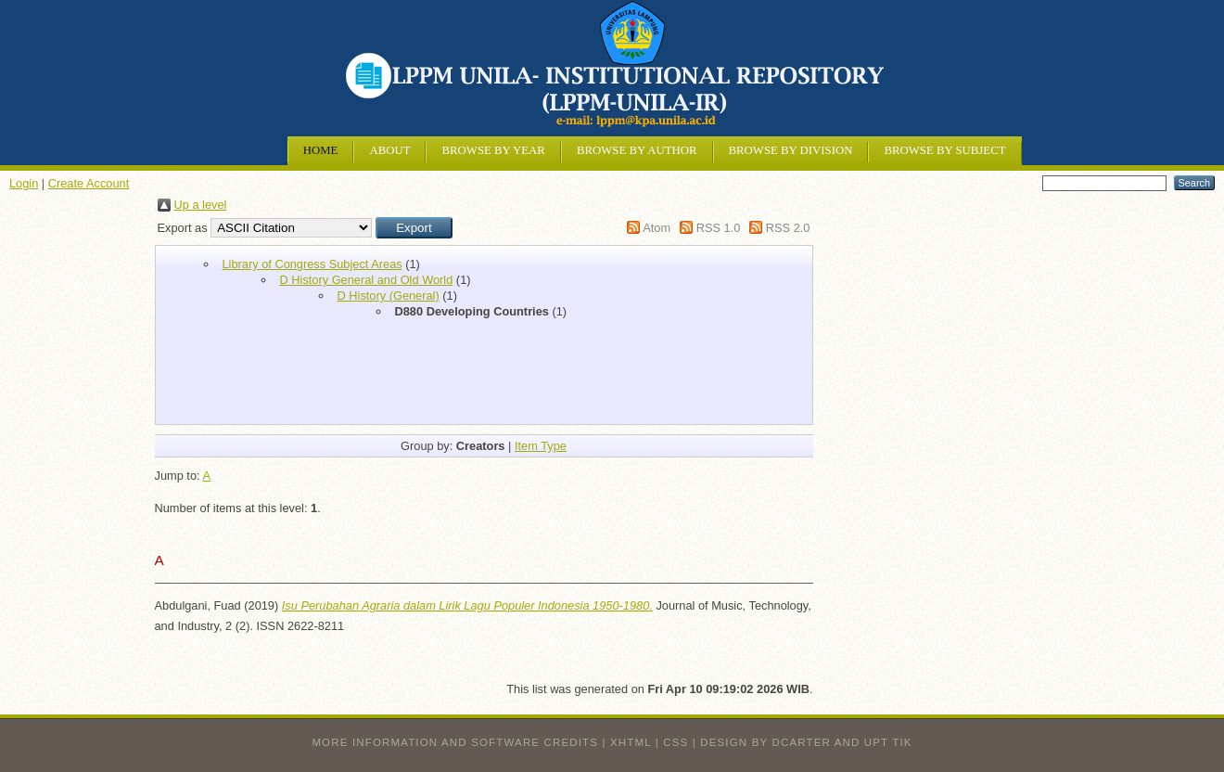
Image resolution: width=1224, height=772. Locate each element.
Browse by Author (637, 150)
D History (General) (389, 295)
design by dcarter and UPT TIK (806, 742)
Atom (656, 228)
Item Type (541, 446)
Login (23, 183)
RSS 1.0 (718, 228)
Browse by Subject (944, 150)
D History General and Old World (366, 280)
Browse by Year (492, 150)
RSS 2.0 (788, 228)
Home (320, 150)
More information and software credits (455, 742)
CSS (675, 742)
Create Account (89, 183)
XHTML (630, 742)
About (389, 150)
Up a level (200, 205)
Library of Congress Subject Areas (312, 264)
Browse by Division (791, 150)
